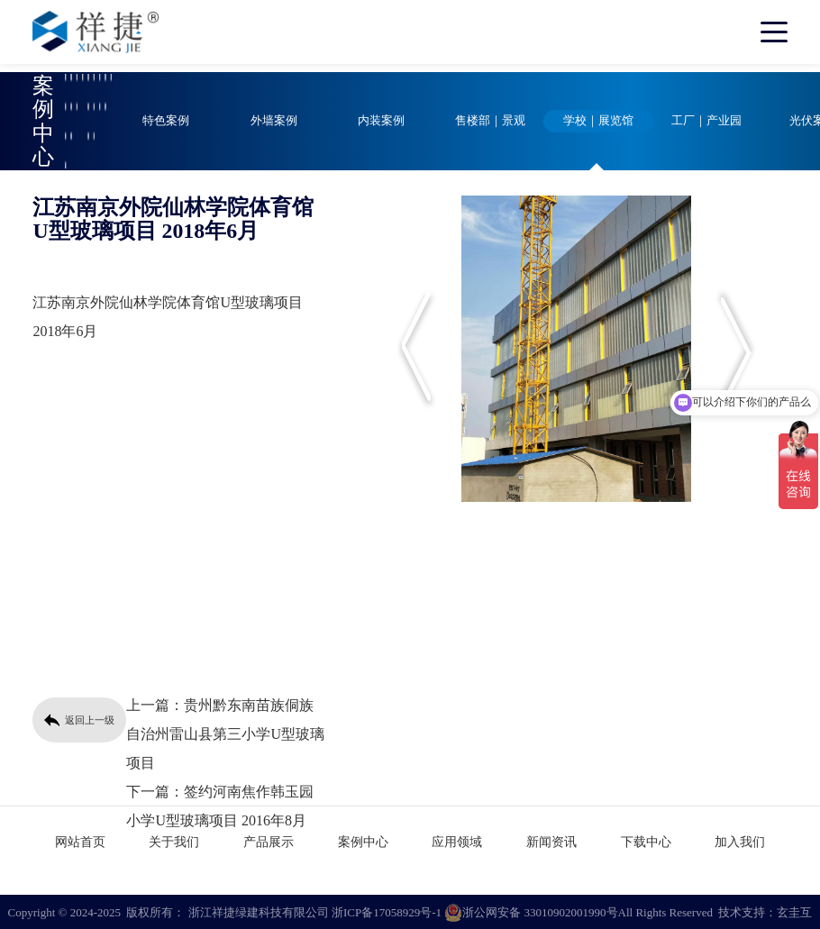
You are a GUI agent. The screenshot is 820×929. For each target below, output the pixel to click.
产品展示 (268, 840)
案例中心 (363, 840)
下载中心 (646, 840)
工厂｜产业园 (706, 120)
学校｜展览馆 (598, 120)
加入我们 (740, 840)
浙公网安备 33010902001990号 (530, 911)
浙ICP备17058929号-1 (387, 910)
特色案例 (165, 120)
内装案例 (381, 120)
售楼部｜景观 (490, 120)
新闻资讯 (551, 840)
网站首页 (80, 840)
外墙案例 (274, 120)
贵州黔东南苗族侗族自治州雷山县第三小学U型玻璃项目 (225, 733)
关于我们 (174, 840)
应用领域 (457, 840)
